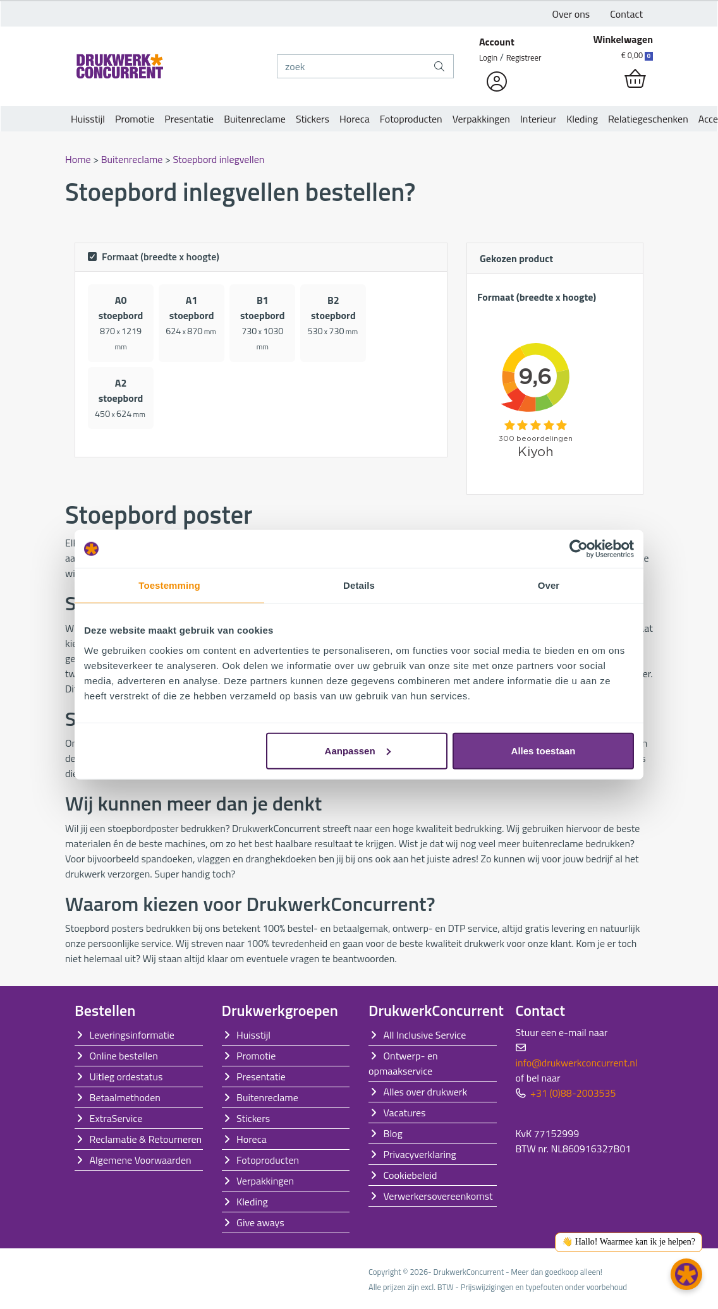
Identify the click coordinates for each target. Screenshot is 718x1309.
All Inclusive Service (425, 1034)
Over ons (571, 13)
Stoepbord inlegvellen (218, 159)
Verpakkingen (481, 118)
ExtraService (116, 1118)
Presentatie (189, 118)
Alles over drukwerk (426, 1091)
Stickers (312, 118)
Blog (393, 1133)
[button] (686, 1274)
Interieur (538, 118)
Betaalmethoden (125, 1097)
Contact (626, 13)
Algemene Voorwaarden (141, 1159)
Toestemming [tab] (169, 585)
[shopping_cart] (635, 79)
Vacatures (405, 1112)
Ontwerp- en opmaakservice (403, 1063)
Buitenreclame (255, 118)
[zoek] (351, 66)
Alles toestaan (543, 750)
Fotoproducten (411, 118)
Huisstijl (88, 118)
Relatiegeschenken (648, 118)
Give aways (260, 1222)
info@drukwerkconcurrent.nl (577, 1062)
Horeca (354, 118)
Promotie (134, 118)
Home (79, 159)
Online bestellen (124, 1055)
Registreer (524, 57)
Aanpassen (358, 750)
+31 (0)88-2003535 (573, 1093)
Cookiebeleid (410, 1175)
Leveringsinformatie (132, 1034)
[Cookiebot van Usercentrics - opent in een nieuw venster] (578, 549)
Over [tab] (549, 585)
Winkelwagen (623, 39)
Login (488, 57)
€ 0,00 (637, 55)
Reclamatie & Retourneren (146, 1139)
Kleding (582, 118)
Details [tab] (359, 585)
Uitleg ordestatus (126, 1076)
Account (496, 41)
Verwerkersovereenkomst (438, 1195)
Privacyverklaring (420, 1154)
